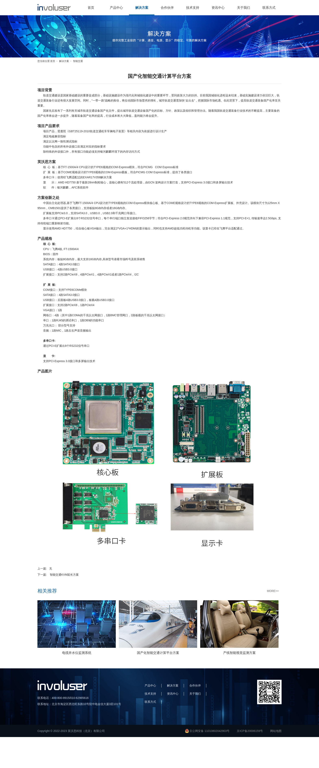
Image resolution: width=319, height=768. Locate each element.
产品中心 (116, 7)
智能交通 (78, 61)
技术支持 (192, 7)
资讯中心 (218, 7)
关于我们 (243, 7)
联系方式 (268, 7)
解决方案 (141, 7)
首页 (91, 7)
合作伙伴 (167, 7)
